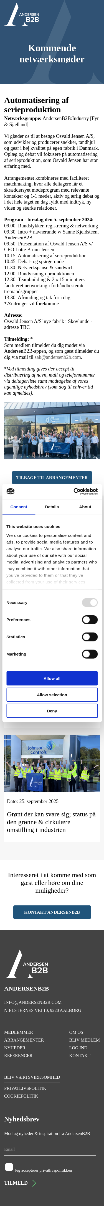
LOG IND (78, 1047)
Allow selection (52, 694)
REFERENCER (18, 1055)
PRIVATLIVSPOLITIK (25, 1088)
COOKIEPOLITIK (21, 1096)
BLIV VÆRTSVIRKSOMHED (32, 1077)
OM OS (76, 1032)
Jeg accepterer (43, 1170)
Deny (52, 711)
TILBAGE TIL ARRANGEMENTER (52, 477)
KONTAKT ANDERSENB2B (52, 912)
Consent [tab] (18, 506)
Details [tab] (52, 506)
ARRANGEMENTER (24, 1040)
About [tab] (85, 506)
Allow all (52, 678)
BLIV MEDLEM (84, 1040)
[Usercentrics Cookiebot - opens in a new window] (74, 491)
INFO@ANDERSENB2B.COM (33, 1002)
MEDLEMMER (18, 1032)
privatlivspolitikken (55, 1170)
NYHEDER (14, 1047)
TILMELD (20, 1183)
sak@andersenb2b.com (58, 357)
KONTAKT (79, 1055)
